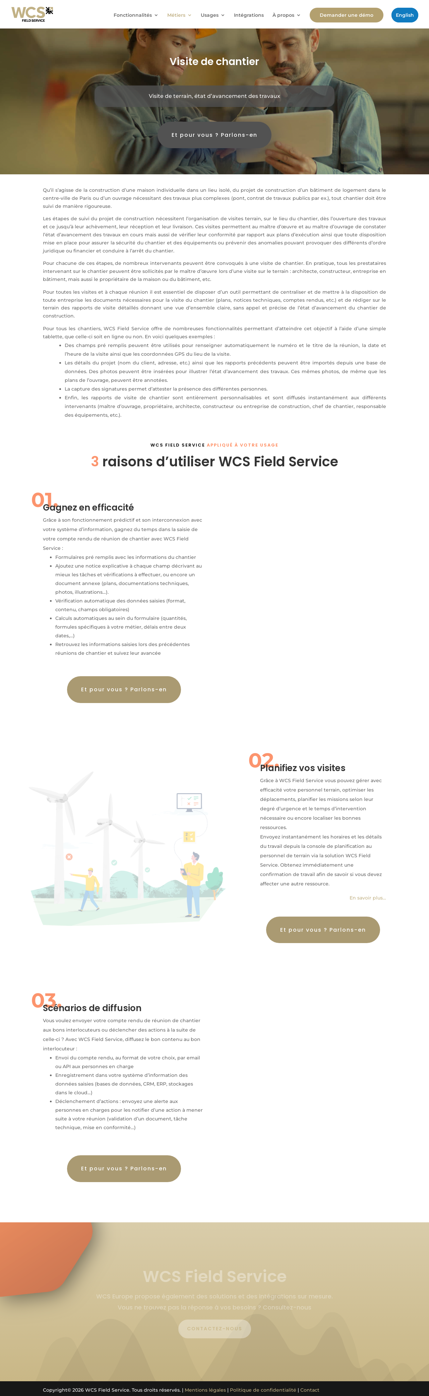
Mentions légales (205, 1390)
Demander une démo (346, 15)
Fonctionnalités (133, 15)
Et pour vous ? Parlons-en (214, 135)
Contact (309, 1390)
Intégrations (249, 15)
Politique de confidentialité (263, 1390)
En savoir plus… (368, 898)
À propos (283, 15)
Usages (210, 15)
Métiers (176, 15)
